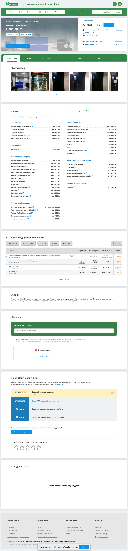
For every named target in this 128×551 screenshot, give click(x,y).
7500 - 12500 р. (94, 267)
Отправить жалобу (101, 534)
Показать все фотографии (64, 95)
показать (108, 25)
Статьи (39, 527)
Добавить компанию (44, 530)
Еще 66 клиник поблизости (18, 46)
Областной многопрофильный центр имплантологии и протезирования (34, 256)
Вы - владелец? (88, 20)
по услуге (96, 12)
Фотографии (12, 58)
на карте (119, 30)
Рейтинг (97, 58)
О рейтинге (11, 534)
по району (106, 12)
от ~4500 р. (82, 262)
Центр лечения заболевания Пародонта (23, 261)
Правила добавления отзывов (47, 537)
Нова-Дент (13, 271)
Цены (48, 12)
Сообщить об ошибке (102, 530)
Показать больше (64, 279)
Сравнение (45, 58)
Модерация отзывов (101, 537)
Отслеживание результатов (75, 530)
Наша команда (12, 530)
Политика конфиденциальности (18, 537)
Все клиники (15, 12)
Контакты (98, 527)
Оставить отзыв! (44, 356)
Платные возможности (73, 527)
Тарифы (68, 534)
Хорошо (84, 547)
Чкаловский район (92, 42)
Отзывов (25, 35)
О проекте (10, 527)
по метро (117, 12)
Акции (63, 58)
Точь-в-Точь (13, 266)
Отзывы (58, 12)
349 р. (82, 256)
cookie (54, 547)
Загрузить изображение (45, 534)
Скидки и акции (33, 12)
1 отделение (89, 33)
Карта (114, 58)
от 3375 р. (93, 256)
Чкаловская (89, 44)
